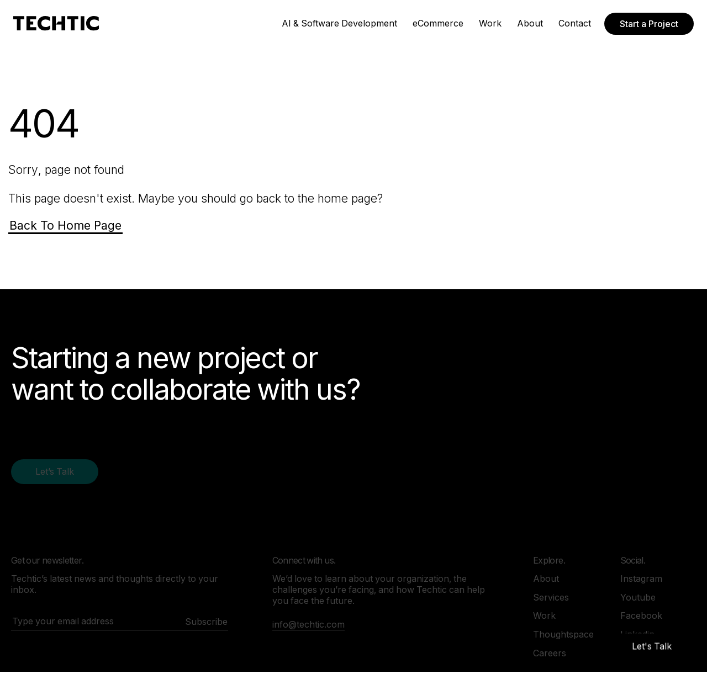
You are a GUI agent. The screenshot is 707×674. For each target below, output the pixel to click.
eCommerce (438, 23)
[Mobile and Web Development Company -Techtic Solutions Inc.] (56, 23)
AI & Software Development (339, 23)
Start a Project (649, 23)
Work (490, 23)
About (530, 23)
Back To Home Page (65, 225)
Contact (574, 23)
